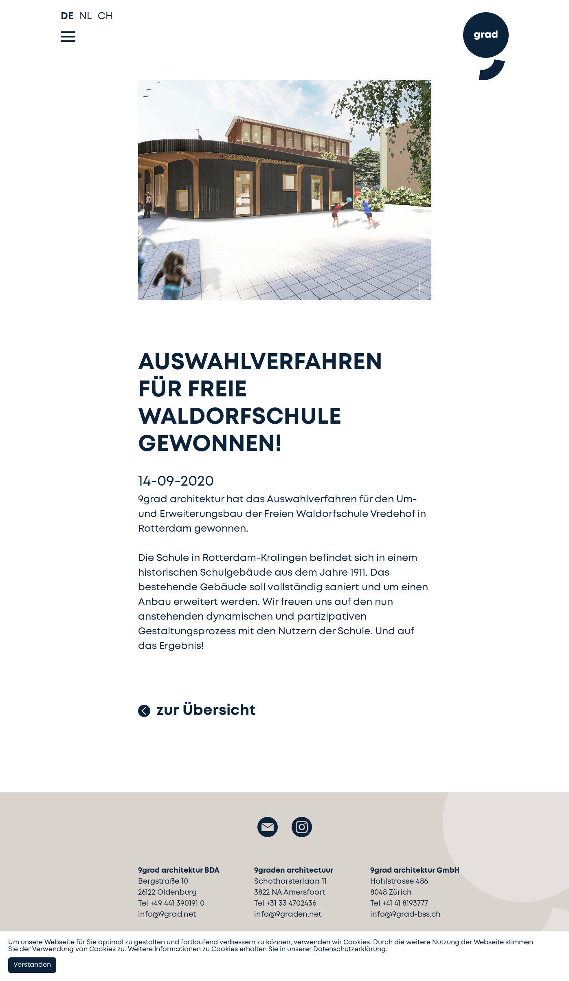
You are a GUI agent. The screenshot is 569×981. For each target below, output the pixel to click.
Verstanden (32, 965)
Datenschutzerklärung (349, 949)
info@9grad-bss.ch (405, 914)
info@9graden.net (287, 914)
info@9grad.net (167, 914)
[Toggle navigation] (68, 36)
